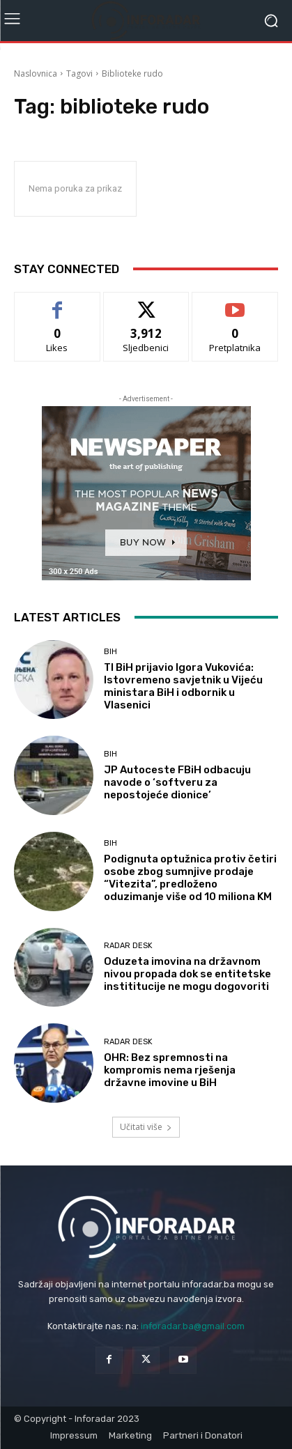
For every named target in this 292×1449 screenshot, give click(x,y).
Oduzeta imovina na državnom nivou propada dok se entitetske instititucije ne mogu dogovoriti (187, 974)
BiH (110, 652)
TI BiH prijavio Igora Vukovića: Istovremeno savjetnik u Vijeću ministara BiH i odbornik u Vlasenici (183, 686)
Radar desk (128, 946)
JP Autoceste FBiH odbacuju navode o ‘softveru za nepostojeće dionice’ (177, 782)
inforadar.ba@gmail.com (193, 1326)
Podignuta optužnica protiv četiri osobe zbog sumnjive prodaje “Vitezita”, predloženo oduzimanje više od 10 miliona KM (190, 878)
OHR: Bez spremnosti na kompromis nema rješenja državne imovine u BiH (170, 1070)
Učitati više (146, 1127)
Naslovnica (35, 73)
